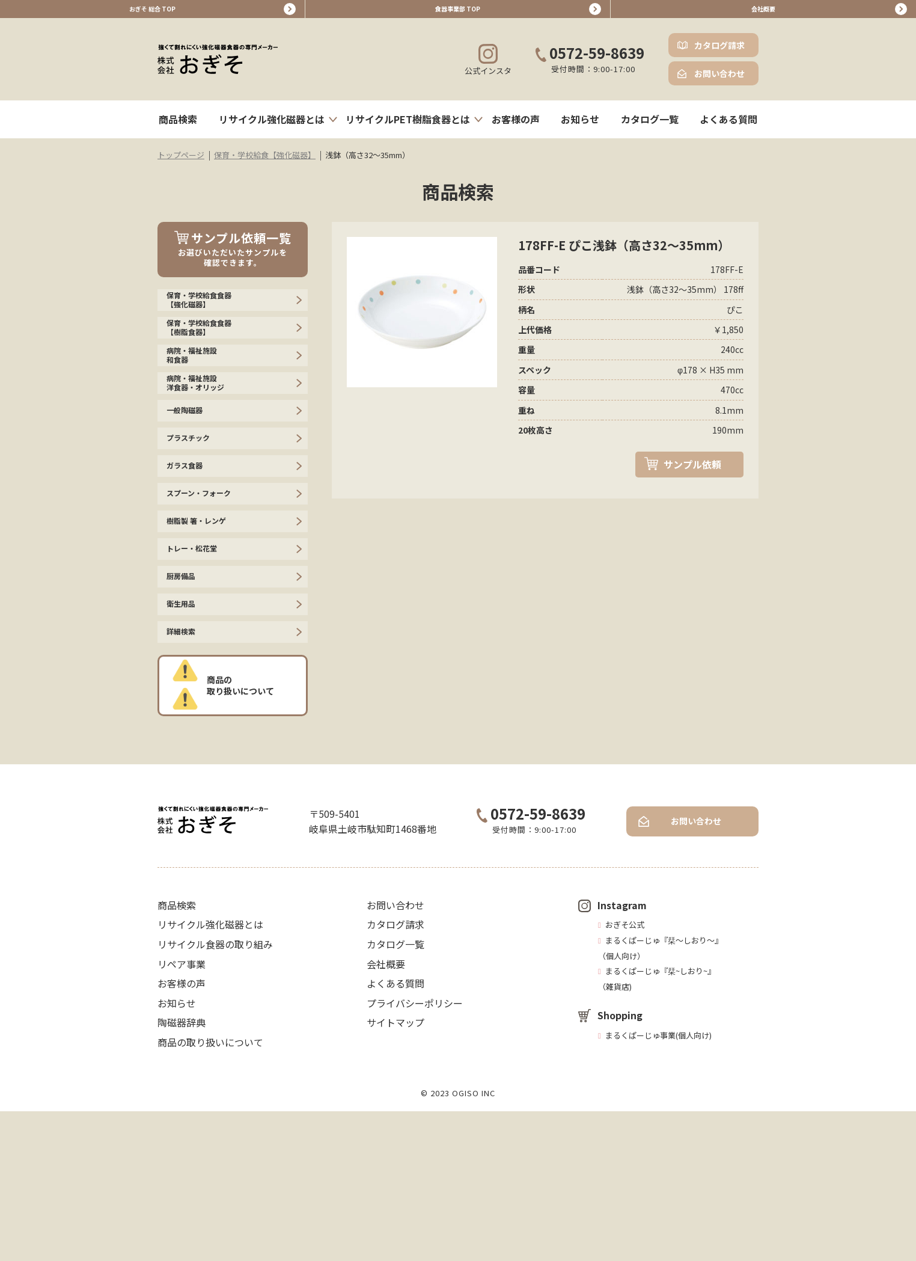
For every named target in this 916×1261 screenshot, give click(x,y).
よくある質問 (728, 128)
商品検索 (178, 128)
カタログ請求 (719, 54)
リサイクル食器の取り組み (215, 1094)
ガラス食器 (190, 552)
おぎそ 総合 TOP (152, 13)
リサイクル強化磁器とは (272, 128)
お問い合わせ (719, 82)
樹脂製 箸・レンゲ (206, 627)
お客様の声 (516, 128)
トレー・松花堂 (200, 664)
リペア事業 (181, 1113)
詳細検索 (185, 776)
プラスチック (195, 515)
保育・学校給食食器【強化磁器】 (209, 315)
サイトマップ (395, 1172)
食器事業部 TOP (458, 13)
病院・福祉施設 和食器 (200, 397)
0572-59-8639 (590, 63)
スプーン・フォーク (209, 590)
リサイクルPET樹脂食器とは (408, 128)
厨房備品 (185, 702)
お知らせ (580, 128)
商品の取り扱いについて (245, 834)
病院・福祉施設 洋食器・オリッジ (204, 439)
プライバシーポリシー (415, 1152)
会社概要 (763, 13)
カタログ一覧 (650, 128)
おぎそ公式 (624, 1074)
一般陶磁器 (190, 478)
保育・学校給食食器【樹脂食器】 (209, 356)
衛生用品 (185, 739)
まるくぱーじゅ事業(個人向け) (658, 1185)
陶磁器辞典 (181, 1172)
